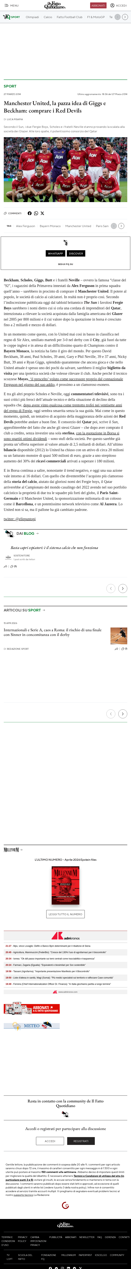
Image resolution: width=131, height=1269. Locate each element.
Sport (10, 86)
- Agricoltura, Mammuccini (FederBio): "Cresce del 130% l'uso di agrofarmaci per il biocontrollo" (56, 952)
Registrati (81, 1141)
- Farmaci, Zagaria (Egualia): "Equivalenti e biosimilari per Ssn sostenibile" (46, 965)
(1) (124, 648)
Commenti (12, 213)
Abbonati (98, 5)
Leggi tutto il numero (65, 914)
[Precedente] (110, 588)
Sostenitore (22, 555)
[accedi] (118, 5)
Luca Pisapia (13, 119)
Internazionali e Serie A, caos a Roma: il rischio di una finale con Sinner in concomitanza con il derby (53, 632)
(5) (13, 566)
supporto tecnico (23, 1194)
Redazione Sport (16, 648)
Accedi (50, 1141)
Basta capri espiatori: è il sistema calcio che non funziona (54, 547)
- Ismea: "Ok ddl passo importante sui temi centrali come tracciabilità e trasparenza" (50, 958)
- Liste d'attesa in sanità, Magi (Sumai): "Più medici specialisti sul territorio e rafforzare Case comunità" (59, 977)
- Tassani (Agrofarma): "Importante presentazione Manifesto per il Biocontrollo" (48, 971)
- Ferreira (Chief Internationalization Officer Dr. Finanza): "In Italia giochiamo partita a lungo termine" (58, 984)
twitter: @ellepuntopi (20, 519)
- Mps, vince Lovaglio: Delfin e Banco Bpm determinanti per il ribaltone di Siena (48, 946)
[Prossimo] (122, 588)
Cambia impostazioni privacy (38, 1241)
